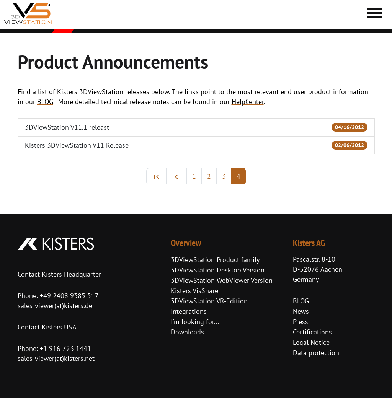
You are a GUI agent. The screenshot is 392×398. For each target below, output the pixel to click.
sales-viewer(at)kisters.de (55, 305)
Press (300, 321)
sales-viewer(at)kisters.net (56, 358)
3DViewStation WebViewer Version (222, 280)
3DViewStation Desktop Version (218, 270)
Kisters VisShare (194, 290)
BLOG (301, 301)
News (301, 311)
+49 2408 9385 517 (68, 295)
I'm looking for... (195, 321)
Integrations (189, 311)
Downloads (187, 332)
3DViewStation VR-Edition (209, 301)
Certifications (312, 332)
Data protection (316, 352)
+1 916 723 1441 (65, 348)
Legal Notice (311, 342)
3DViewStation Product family (215, 259)
